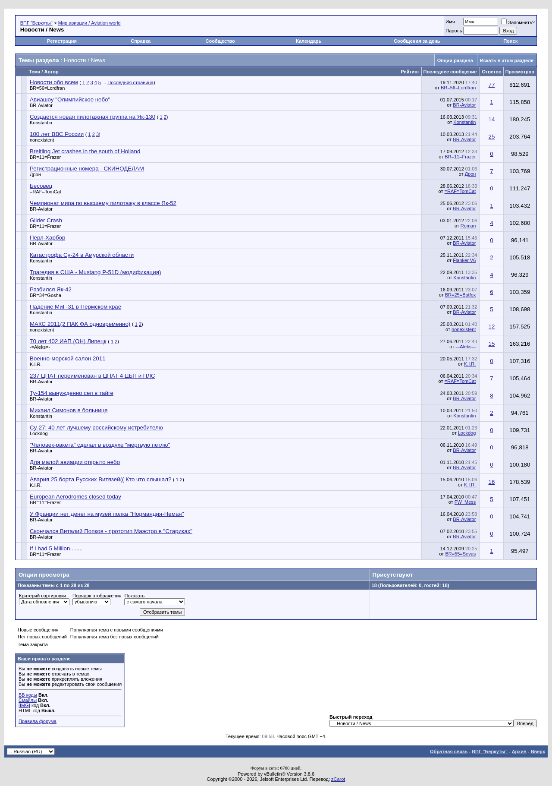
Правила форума (37, 721)
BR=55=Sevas (460, 553)
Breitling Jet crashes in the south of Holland (85, 151)
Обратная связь (448, 751)
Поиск (510, 41)
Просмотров (519, 71)
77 (492, 85)
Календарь (308, 41)
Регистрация (62, 41)
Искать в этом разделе (506, 60)
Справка (141, 41)
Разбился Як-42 (51, 289)
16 (492, 482)
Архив (519, 751)
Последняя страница (130, 82)
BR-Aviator (41, 105)
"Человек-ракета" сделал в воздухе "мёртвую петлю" (100, 445)
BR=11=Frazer (45, 157)
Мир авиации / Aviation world (89, 22)
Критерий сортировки (42, 595)
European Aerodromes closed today (75, 496)
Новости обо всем (54, 82)
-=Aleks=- (40, 347)
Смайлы (28, 700)
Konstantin (41, 122)
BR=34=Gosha (45, 295)
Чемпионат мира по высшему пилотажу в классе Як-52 (103, 203)
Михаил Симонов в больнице (69, 410)
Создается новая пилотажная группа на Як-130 (92, 117)
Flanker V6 (464, 260)
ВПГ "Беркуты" (36, 22)
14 (492, 119)
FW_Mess (465, 502)
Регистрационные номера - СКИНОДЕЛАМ (87, 168)
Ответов (491, 71)
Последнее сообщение (450, 71)
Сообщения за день (417, 41)
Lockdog (39, 433)
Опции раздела (455, 60)
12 (492, 326)
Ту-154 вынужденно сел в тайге (71, 393)
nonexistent (42, 139)
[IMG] (24, 705)
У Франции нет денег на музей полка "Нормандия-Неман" (107, 514)
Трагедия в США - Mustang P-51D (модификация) (95, 272)
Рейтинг (410, 71)
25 (492, 136)
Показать (134, 595)
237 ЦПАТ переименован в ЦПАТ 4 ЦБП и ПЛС (92, 375)
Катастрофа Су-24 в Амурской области (82, 255)
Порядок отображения (96, 595)
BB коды (28, 695)
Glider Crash (46, 220)
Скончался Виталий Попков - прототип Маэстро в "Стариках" (111, 531)
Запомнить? (518, 22)
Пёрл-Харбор (47, 237)
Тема (34, 71)
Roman (468, 225)
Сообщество (220, 41)
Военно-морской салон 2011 (68, 358)
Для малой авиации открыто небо (75, 462)
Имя (450, 21)
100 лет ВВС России (57, 134)
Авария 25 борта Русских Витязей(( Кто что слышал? (100, 479)
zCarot (338, 779)
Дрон (35, 174)
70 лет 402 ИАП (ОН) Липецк (68, 341)
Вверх (538, 751)
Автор (51, 71)
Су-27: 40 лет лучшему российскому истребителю (96, 427)
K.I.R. (36, 364)
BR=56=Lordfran (47, 88)
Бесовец (41, 186)
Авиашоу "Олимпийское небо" (70, 99)
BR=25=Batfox (460, 294)
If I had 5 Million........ (56, 548)
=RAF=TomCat (45, 191)
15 (492, 344)
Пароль (453, 30)
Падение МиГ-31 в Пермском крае (75, 306)
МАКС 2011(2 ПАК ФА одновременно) (80, 324)
